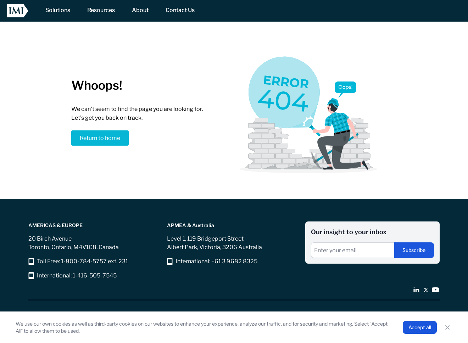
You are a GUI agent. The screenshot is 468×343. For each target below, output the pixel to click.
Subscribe (413, 250)
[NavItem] (58, 11)
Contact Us (180, 10)
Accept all (419, 327)
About (140, 10)
